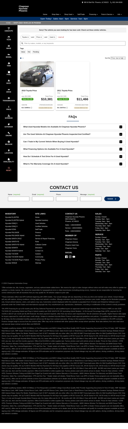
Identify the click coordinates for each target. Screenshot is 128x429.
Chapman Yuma (71, 252)
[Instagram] (70, 260)
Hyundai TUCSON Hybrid (14, 260)
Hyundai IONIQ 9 (11, 230)
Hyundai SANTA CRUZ (13, 242)
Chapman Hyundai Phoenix (24, 8)
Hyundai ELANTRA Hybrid (15, 224)
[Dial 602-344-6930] (115, 2)
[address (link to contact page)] (93, 2)
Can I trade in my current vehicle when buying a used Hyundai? (72, 142)
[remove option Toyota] (25, 37)
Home (43, 14)
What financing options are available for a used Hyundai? (72, 150)
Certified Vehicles (41, 230)
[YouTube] (74, 260)
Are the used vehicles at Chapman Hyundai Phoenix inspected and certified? (72, 135)
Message (87, 198)
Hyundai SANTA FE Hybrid (15, 248)
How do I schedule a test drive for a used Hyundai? (72, 157)
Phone (58, 198)
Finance (38, 236)
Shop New (55, 14)
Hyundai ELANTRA (12, 221)
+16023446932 (76, 235)
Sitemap (38, 267)
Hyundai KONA (10, 233)
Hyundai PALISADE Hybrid (15, 239)
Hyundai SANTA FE (12, 245)
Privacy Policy (40, 263)
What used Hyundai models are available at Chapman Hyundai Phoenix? (72, 127)
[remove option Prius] (40, 37)
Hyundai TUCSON (12, 257)
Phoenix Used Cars (72, 249)
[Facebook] (66, 260)
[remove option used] (53, 37)
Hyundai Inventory (42, 224)
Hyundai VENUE (11, 267)
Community (39, 260)
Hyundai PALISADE (12, 236)
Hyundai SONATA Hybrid (14, 254)
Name (14, 198)
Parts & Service (107, 14)
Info (119, 14)
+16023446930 (76, 229)
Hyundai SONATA (11, 251)
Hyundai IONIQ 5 (11, 227)
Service (38, 239)
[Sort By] (117, 58)
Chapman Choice (71, 243)
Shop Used (68, 14)
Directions (39, 251)
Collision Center (41, 248)
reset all (62, 37)
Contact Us (39, 254)
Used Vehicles (40, 227)
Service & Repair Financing (45, 242)
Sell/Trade (80, 14)
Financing (93, 14)
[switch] (9, 29)
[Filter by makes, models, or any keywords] (72, 43)
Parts (37, 245)
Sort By (107, 59)
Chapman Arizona (72, 246)
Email (38, 198)
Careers (38, 257)
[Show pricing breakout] (27, 109)
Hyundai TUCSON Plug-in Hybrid (17, 263)
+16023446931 (77, 232)
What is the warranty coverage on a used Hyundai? (72, 164)
